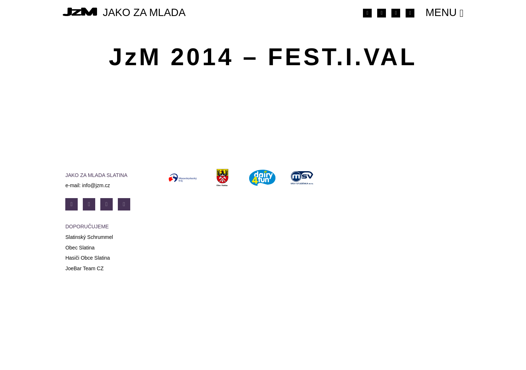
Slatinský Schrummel (89, 237)
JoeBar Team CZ (84, 268)
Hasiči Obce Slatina (87, 258)
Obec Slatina (79, 248)
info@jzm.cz (96, 185)
